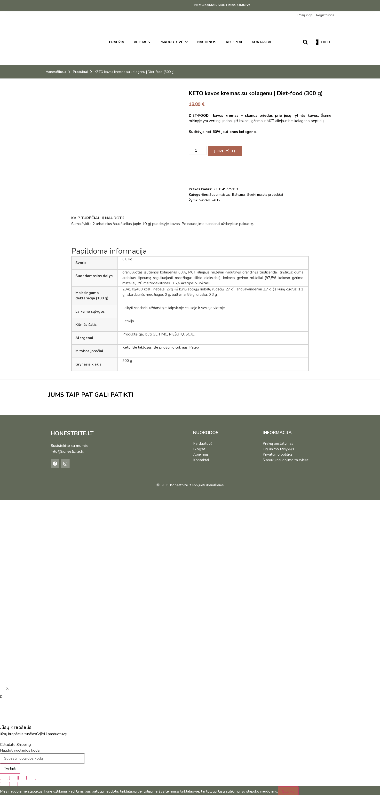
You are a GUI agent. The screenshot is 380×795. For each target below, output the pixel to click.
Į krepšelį (226, 149)
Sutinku (288, 790)
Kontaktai (201, 458)
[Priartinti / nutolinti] (4, 776)
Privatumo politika (278, 453)
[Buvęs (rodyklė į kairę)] (4, 782)
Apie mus (201, 453)
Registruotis (325, 15)
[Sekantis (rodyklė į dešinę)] (13, 782)
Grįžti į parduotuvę (51, 732)
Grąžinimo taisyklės (278, 447)
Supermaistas (219, 193)
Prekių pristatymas (278, 442)
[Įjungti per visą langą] (13, 776)
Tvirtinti (10, 767)
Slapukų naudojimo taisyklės (286, 458)
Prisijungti (304, 15)
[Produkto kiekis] (198, 149)
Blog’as (199, 447)
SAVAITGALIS (209, 199)
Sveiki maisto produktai (265, 193)
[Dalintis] (22, 776)
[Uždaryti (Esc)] (32, 776)
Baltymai (238, 193)
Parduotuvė (202, 442)
